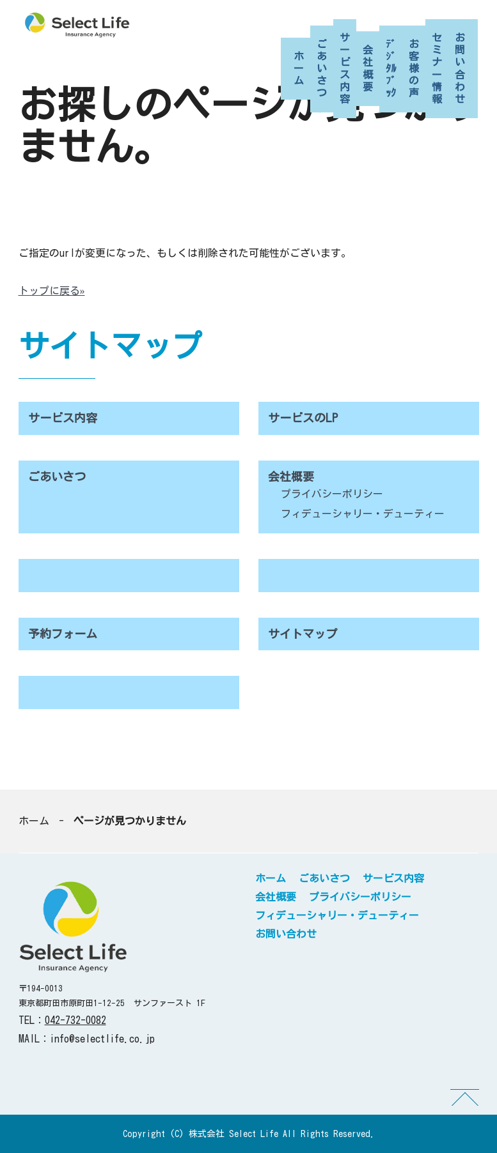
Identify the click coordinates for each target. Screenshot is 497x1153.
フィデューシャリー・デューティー (363, 513)
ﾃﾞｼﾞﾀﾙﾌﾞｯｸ (391, 68)
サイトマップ (302, 633)
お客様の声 (414, 68)
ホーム (299, 68)
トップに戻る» (52, 291)
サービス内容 (345, 68)
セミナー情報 (437, 68)
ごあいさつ (322, 68)
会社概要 (368, 68)
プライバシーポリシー (332, 494)
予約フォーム (62, 633)
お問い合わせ (460, 68)
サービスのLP (303, 418)
